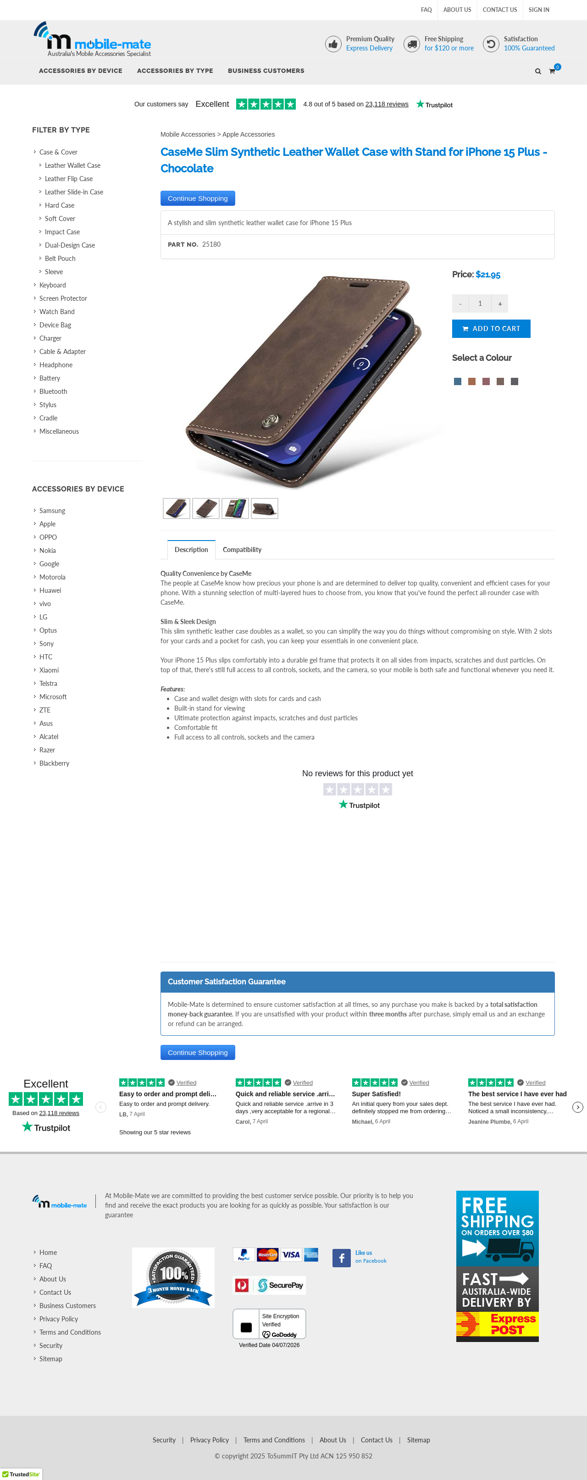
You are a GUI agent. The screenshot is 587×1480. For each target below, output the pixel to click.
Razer (47, 750)
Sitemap (50, 1359)
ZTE (44, 710)
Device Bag (55, 325)
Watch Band (57, 311)
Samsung (52, 510)
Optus (48, 630)
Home (48, 1252)
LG (43, 617)
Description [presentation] (191, 549)
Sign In (539, 9)
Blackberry (54, 763)
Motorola (52, 577)
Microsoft (53, 697)
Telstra (48, 683)
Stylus (47, 405)
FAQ (426, 9)
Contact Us (500, 9)
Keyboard (52, 285)
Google (49, 564)
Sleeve (54, 272)
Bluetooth (53, 391)
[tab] (191, 549)
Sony (46, 643)
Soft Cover (60, 218)
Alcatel (48, 736)
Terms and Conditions (70, 1332)
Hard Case (59, 205)
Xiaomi (49, 670)
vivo (45, 603)
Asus (46, 723)
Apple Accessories (248, 134)
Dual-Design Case (70, 245)
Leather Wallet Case (72, 165)
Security (50, 1345)
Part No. (183, 244)
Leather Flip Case (69, 178)
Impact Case (62, 232)
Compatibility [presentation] (242, 549)
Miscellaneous (59, 431)
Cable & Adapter (62, 351)
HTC (45, 657)
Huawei (50, 590)
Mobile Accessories (188, 134)
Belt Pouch (60, 258)
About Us (457, 9)
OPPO (48, 537)
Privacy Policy (58, 1319)
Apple (47, 524)
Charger (50, 338)
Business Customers (67, 1305)
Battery (49, 378)
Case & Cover (58, 152)
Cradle (48, 418)
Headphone (55, 365)
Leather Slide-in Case (74, 192)
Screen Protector (63, 298)
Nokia (47, 550)
